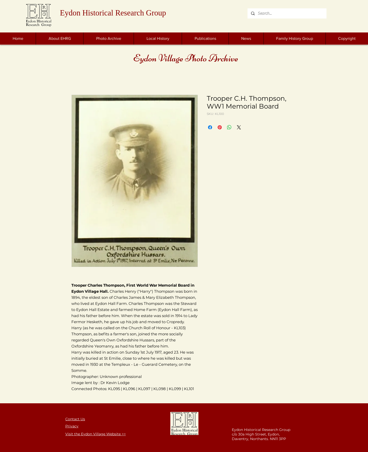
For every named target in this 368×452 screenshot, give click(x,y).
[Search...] (287, 13)
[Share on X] (239, 127)
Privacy (71, 426)
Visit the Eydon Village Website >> (95, 434)
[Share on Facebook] (210, 127)
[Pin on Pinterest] (220, 127)
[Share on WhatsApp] (229, 127)
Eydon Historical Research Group (113, 12)
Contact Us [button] (75, 419)
